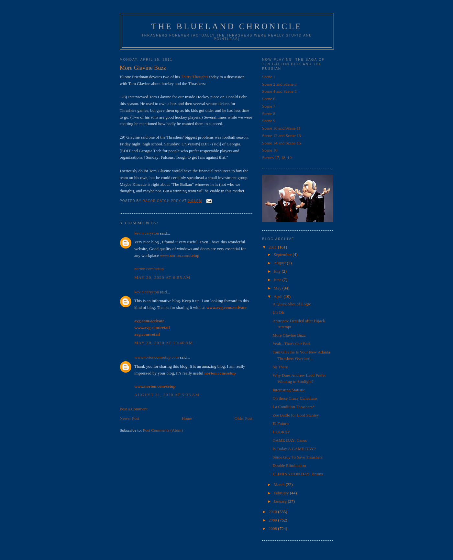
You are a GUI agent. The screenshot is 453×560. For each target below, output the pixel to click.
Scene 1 (268, 76)
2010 (273, 511)
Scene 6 (268, 98)
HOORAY (281, 431)
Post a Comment (134, 409)
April (279, 296)
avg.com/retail (147, 334)
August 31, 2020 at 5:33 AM (166, 394)
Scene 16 (269, 150)
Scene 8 (268, 113)
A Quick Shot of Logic (291, 303)
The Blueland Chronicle (227, 26)
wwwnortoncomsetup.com (156, 357)
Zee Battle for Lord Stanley (295, 415)
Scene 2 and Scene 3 (279, 84)
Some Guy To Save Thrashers (297, 457)
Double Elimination (289, 465)
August (280, 262)
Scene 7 (268, 106)
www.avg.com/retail (152, 327)
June (278, 279)
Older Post (243, 418)
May (278, 288)
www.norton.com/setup (179, 255)
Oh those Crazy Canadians (294, 398)
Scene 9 (268, 120)
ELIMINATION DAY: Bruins (297, 473)
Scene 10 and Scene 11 (281, 128)
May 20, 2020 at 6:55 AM (162, 277)
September (283, 254)
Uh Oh (278, 312)
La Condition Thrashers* (293, 406)
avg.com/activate (149, 320)
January (281, 501)
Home (187, 418)
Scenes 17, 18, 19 (277, 157)
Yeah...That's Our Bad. (291, 343)
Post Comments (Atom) (163, 430)
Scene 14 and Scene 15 (281, 143)
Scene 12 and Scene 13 (281, 135)
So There (280, 367)
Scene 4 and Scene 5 (279, 91)
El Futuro (280, 423)
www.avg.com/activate (226, 307)
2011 (273, 247)
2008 (273, 528)
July (278, 271)
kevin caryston (146, 233)
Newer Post (129, 418)
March (280, 484)
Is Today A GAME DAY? (293, 448)
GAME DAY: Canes (289, 440)
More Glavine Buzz (289, 335)
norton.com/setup (149, 268)
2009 (273, 520)
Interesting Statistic (288, 389)
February (282, 493)
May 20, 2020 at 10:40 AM (163, 342)
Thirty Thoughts (194, 76)
